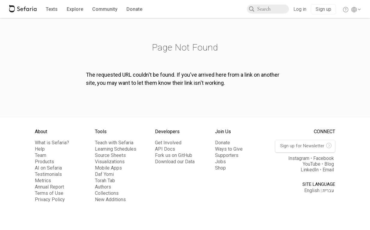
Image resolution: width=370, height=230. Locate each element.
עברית (328, 190)
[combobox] (273, 9)
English (312, 190)
